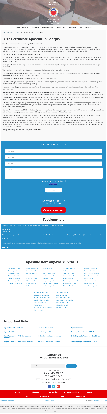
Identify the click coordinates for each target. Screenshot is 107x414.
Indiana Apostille (31, 286)
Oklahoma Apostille (90, 281)
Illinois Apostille (31, 283)
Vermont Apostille (62, 292)
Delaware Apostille (32, 268)
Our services (35, 27)
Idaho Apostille (31, 281)
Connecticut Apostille (15, 283)
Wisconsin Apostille (62, 305)
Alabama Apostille (14, 268)
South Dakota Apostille (41, 300)
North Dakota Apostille (91, 276)
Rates (59, 27)
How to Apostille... (48, 27)
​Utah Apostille (38, 310)
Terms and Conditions (7, 400)
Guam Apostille (31, 276)
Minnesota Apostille (69, 268)
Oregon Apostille (89, 283)
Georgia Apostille (31, 273)
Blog (80, 27)
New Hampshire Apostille (71, 281)
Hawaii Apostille (31, 278)
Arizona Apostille (13, 273)
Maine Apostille (48, 278)
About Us (25, 27)
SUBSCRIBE (71, 366)
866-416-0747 (53, 21)
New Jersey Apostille (69, 283)
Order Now (72, 27)
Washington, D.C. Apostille (64, 300)
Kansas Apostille (48, 271)
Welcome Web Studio (100, 400)
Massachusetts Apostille (50, 283)
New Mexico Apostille (90, 268)
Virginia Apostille (61, 295)
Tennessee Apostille (40, 302)
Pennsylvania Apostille (91, 286)
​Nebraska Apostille (69, 286)
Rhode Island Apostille (41, 295)
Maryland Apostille (49, 281)
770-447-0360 (53, 23)
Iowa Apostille (47, 268)
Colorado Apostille (14, 281)
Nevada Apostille (68, 278)
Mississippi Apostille (69, 271)
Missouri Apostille (68, 273)
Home (17, 27)
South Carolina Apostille (42, 297)
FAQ (64, 27)
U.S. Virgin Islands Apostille (42, 307)
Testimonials (53, 219)
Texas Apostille (39, 305)
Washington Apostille (63, 297)
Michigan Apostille (49, 286)
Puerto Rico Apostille (41, 292)
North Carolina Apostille (91, 273)
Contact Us (88, 27)
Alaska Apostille (13, 271)
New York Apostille (90, 271)
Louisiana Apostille (49, 276)
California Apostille (14, 278)
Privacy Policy (49, 400)
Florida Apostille (31, 271)
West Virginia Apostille (63, 302)
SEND (53, 190)
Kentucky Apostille (49, 273)
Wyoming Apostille (62, 307)
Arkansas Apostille (14, 276)
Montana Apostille (68, 276)
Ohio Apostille (88, 278)
